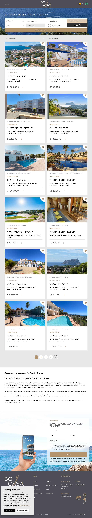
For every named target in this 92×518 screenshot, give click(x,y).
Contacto (49, 493)
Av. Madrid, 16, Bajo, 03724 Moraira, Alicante (67, 486)
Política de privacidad (74, 446)
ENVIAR (68, 454)
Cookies (37, 514)
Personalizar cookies (22, 510)
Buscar (77, 25)
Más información (25, 505)
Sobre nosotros (51, 485)
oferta (48, 481)
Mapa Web (44, 514)
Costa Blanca (37, 493)
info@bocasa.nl (80, 484)
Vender (35, 485)
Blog (47, 489)
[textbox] (15, 21)
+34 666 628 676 (66, 496)
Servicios (36, 489)
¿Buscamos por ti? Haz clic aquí (46, 30)
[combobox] (14, 21)
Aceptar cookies (10, 510)
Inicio (35, 481)
